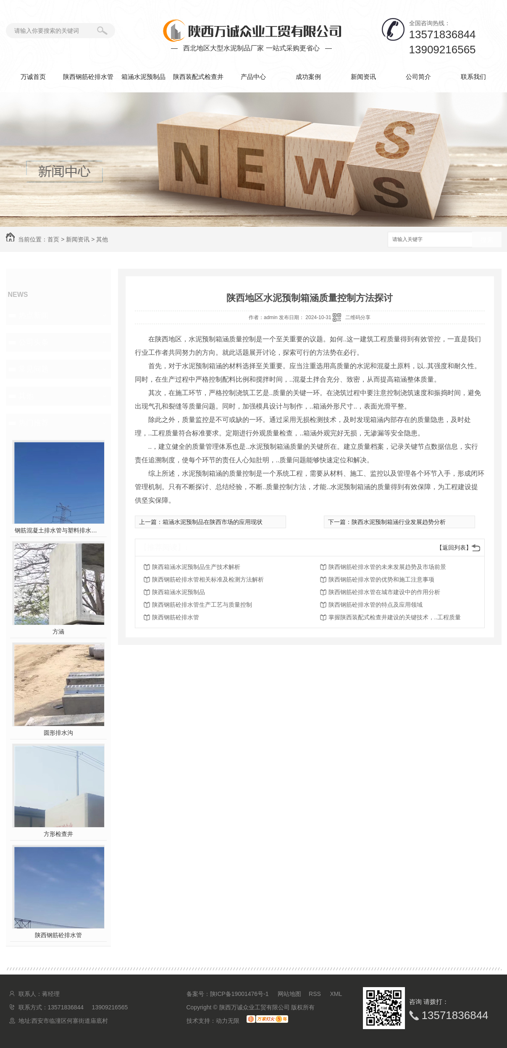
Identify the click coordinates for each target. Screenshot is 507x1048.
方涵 (58, 631)
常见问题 (33, 369)
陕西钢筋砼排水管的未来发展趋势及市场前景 (387, 566)
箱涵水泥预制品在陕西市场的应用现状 (213, 522)
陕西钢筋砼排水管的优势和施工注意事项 (381, 579)
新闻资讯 (363, 76)
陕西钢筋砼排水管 (88, 76)
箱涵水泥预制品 (143, 76)
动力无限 (227, 1020)
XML (336, 993)
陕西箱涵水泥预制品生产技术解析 (196, 566)
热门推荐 (33, 423)
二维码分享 (357, 317)
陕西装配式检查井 (198, 76)
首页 (53, 239)
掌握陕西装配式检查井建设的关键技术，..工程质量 (394, 617)
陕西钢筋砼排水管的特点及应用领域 (375, 604)
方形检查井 (58, 834)
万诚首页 (33, 76)
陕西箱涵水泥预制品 (178, 592)
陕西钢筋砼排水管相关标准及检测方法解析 (208, 579)
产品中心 (253, 76)
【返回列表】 (454, 547)
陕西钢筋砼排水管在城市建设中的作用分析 (384, 592)
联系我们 (473, 76)
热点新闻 (33, 315)
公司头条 (33, 342)
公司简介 (418, 76)
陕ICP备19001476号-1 (239, 993)
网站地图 (289, 993)
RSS (316, 993)
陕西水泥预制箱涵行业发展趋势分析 (399, 522)
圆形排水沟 (58, 732)
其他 (102, 239)
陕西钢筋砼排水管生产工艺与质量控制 (202, 604)
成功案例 (308, 76)
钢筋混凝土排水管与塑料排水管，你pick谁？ (58, 530)
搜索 (487, 240)
